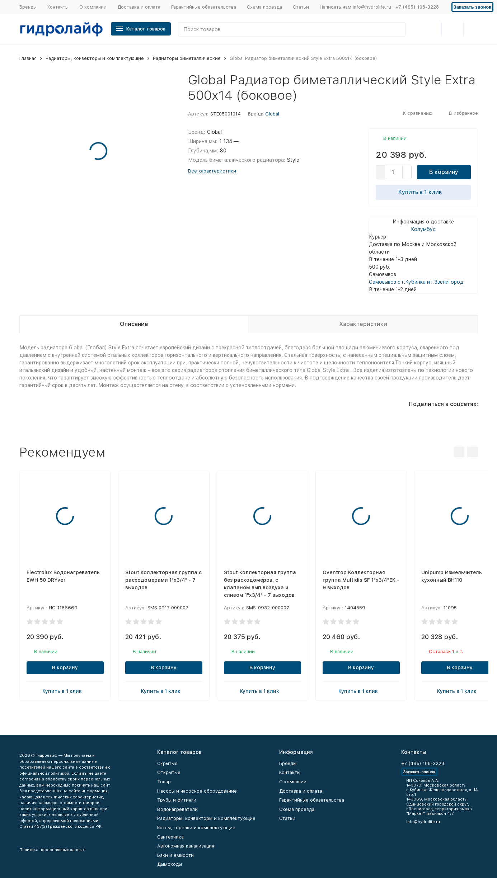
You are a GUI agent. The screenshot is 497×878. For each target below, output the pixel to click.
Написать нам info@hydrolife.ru (355, 7)
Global (272, 114)
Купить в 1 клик (423, 191)
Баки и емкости (175, 855)
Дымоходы (169, 864)
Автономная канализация (185, 846)
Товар (164, 781)
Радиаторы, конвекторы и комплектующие (95, 58)
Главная (28, 58)
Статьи (301, 7)
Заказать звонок (472, 7)
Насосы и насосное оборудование (197, 791)
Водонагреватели (177, 809)
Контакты (58, 7)
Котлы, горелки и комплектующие (196, 827)
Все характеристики (212, 171)
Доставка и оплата (138, 7)
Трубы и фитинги (176, 800)
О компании (93, 7)
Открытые (168, 772)
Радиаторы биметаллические (187, 58)
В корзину (443, 172)
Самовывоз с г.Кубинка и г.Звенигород (416, 282)
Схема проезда (264, 7)
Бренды (28, 7)
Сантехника (170, 837)
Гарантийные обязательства (203, 7)
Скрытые (167, 763)
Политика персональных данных (52, 850)
